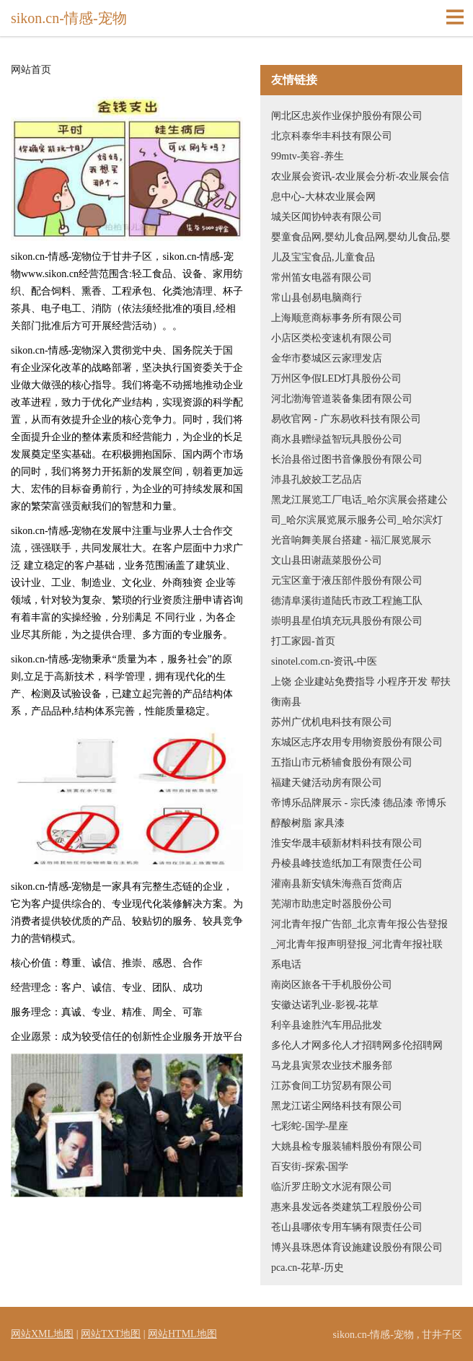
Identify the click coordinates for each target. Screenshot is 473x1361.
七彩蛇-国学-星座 (309, 1126)
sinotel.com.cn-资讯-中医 (324, 661)
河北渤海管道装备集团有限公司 (341, 398)
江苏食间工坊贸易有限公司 (331, 1085)
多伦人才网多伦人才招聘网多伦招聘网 (357, 1045)
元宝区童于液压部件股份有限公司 (347, 580)
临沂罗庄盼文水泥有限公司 (331, 1186)
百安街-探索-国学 (309, 1166)
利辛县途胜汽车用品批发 (326, 1025)
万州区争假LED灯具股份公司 (336, 378)
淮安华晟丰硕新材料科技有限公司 (347, 843)
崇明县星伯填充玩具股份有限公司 (347, 621)
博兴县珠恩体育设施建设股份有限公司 (357, 1247)
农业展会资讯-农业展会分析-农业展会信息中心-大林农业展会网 (360, 186)
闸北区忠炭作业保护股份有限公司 (347, 115)
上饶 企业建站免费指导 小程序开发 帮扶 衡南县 (361, 691)
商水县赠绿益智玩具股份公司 (336, 439)
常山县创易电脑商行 (316, 297)
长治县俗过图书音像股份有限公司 (347, 459)
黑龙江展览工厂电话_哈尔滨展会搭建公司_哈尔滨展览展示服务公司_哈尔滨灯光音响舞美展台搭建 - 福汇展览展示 (359, 520)
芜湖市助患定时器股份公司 (331, 903)
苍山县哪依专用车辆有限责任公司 (347, 1227)
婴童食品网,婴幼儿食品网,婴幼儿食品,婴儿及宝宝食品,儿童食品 (361, 247)
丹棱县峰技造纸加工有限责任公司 (347, 863)
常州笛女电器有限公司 (321, 277)
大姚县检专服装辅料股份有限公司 (347, 1146)
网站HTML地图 (182, 1334)
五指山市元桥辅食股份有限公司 (341, 762)
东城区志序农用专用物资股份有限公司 (357, 742)
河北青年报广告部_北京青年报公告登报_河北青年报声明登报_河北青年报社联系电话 (359, 944)
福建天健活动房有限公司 (326, 782)
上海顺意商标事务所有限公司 (336, 317)
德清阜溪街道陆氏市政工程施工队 (347, 600)
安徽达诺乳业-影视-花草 (325, 1004)
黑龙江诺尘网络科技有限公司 (336, 1105)
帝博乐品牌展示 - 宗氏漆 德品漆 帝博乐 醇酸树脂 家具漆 (358, 812)
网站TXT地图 (111, 1334)
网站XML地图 (42, 1334)
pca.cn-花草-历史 (307, 1267)
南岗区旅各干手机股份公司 (331, 984)
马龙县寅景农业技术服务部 (331, 1065)
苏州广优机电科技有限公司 (331, 722)
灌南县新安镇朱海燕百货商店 (336, 883)
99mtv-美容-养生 (307, 156)
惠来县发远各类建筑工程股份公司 (347, 1207)
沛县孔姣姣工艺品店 (316, 479)
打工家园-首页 (303, 641)
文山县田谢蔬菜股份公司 (326, 560)
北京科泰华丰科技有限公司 (331, 136)
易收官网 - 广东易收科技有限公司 (346, 418)
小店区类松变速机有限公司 (331, 338)
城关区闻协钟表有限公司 (326, 216)
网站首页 (31, 70)
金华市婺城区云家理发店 (326, 358)
